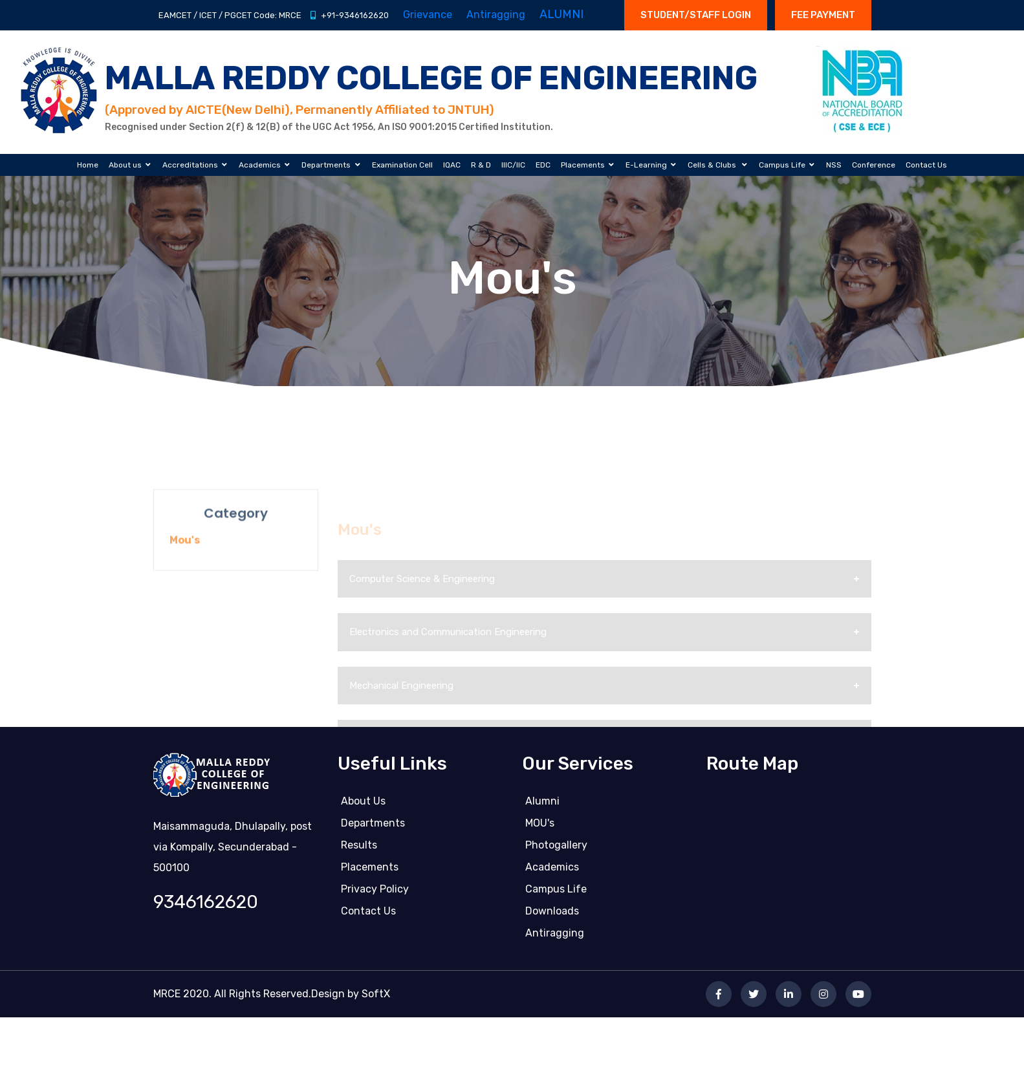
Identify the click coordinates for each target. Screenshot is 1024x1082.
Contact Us (926, 164)
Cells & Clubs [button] (713, 164)
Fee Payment (823, 15)
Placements (369, 872)
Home (87, 164)
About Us (363, 806)
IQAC (452, 164)
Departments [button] (326, 164)
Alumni (542, 806)
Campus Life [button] (782, 164)
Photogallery (556, 850)
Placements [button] (583, 164)
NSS (834, 164)
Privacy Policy (375, 894)
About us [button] (125, 164)
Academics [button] (260, 164)
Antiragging (554, 938)
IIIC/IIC (513, 164)
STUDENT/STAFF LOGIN (695, 15)
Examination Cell (402, 164)
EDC (543, 164)
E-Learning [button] (646, 164)
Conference (873, 164)
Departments (373, 828)
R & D (481, 164)
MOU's (539, 828)
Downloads (552, 916)
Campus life (556, 894)
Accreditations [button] (190, 164)
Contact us (368, 916)
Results (359, 850)
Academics (552, 872)
